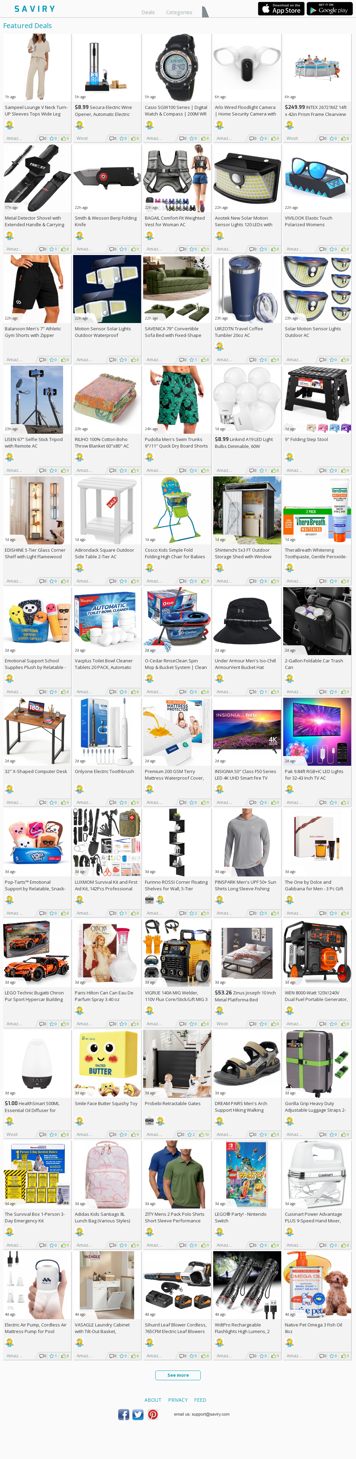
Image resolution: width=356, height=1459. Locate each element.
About (153, 1400)
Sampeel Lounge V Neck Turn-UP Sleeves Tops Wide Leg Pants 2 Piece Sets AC (36, 114)
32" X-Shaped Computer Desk (36, 771)
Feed (200, 1400)
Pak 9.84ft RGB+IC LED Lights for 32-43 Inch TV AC (314, 774)
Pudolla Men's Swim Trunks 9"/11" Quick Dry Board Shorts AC (176, 446)
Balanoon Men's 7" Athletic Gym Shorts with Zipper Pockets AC (33, 335)
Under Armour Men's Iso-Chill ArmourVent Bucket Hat (245, 664)
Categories (179, 11)
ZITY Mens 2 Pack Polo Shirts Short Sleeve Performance (175, 1217)
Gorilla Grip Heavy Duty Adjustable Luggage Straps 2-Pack (315, 1110)
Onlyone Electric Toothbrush (104, 771)
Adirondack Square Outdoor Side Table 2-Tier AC (104, 553)
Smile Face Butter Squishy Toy (106, 1103)
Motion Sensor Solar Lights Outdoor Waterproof (103, 331)
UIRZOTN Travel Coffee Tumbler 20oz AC (239, 331)
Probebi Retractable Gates (173, 1103)
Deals (148, 11)
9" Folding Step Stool (306, 439)
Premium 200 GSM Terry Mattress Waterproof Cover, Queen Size (174, 778)
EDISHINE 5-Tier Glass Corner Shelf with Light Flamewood (35, 553)
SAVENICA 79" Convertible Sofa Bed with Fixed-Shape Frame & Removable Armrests (176, 335)
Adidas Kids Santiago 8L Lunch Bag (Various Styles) (102, 1217)
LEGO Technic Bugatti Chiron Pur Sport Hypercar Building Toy (34, 999)
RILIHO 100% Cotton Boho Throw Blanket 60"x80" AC (102, 442)
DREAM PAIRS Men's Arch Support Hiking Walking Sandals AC (241, 1110)
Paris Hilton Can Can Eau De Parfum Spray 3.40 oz (104, 996)
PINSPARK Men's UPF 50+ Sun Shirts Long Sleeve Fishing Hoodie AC (245, 888)
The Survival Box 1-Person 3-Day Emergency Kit (35, 1217)
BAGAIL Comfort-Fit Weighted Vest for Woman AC (175, 221)
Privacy (178, 1400)
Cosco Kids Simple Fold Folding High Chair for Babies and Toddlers (175, 556)
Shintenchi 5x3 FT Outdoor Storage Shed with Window (243, 553)
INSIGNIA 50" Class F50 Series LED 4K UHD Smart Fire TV (245, 774)
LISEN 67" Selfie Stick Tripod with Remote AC (34, 442)
